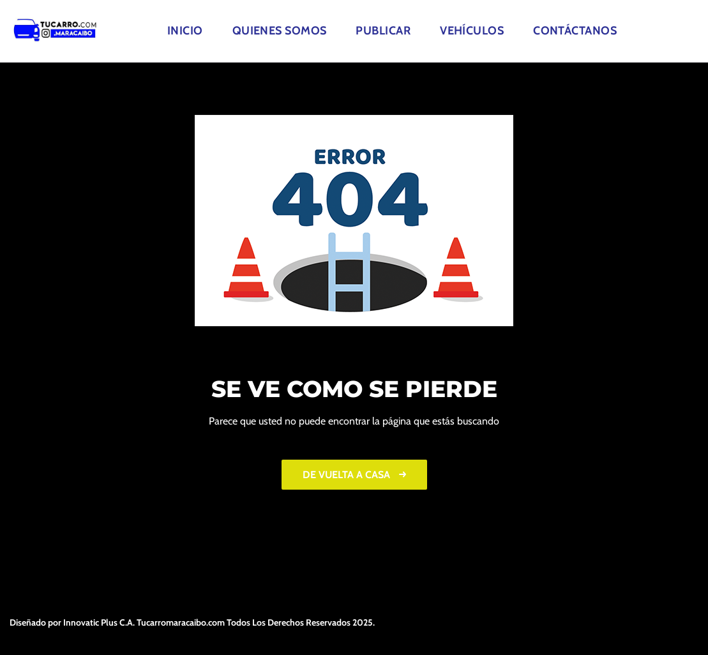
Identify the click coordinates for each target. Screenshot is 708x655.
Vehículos (472, 31)
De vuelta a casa (354, 475)
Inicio (185, 31)
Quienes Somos (279, 31)
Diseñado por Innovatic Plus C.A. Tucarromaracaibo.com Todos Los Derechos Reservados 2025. (192, 622)
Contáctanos (575, 31)
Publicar (383, 31)
